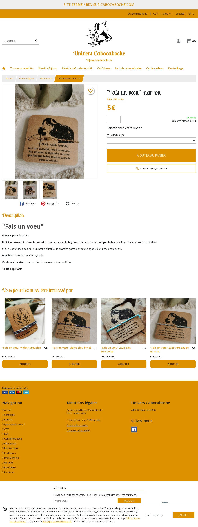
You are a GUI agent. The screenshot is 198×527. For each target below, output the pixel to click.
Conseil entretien (12, 438)
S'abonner (129, 501)
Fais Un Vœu (115, 99)
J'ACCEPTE (184, 515)
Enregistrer (50, 203)
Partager (28, 203)
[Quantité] (114, 119)
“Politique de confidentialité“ (57, 521)
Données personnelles (78, 430)
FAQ (5, 434)
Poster (72, 203)
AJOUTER (25, 364)
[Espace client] (178, 41)
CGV (5, 429)
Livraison (8, 472)
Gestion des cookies (77, 425)
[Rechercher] (36, 40)
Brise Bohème (10, 457)
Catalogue (8, 414)
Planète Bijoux (26, 78)
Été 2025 (7, 462)
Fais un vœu (46, 78)
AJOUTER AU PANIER (151, 155)
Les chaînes (9, 467)
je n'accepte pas (154, 515)
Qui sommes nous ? (13, 424)
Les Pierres (9, 453)
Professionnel (10, 448)
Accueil (9, 78)
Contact (180, 13)
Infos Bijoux (9, 443)
